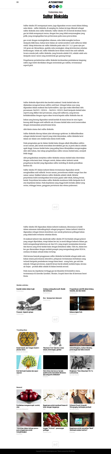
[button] (17, 2)
